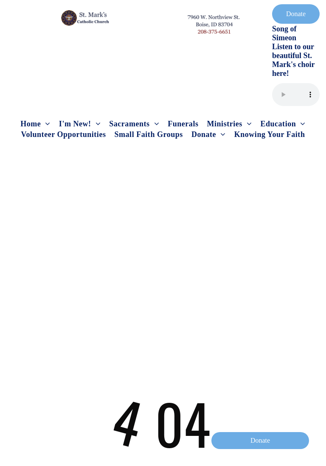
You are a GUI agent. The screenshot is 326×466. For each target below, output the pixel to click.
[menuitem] (35, 124)
